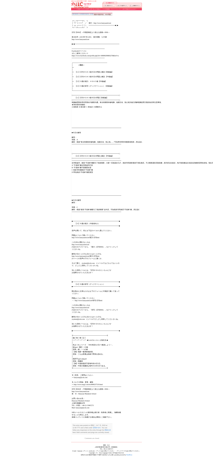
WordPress (129, 455)
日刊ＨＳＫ (97, 428)
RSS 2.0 (108, 430)
